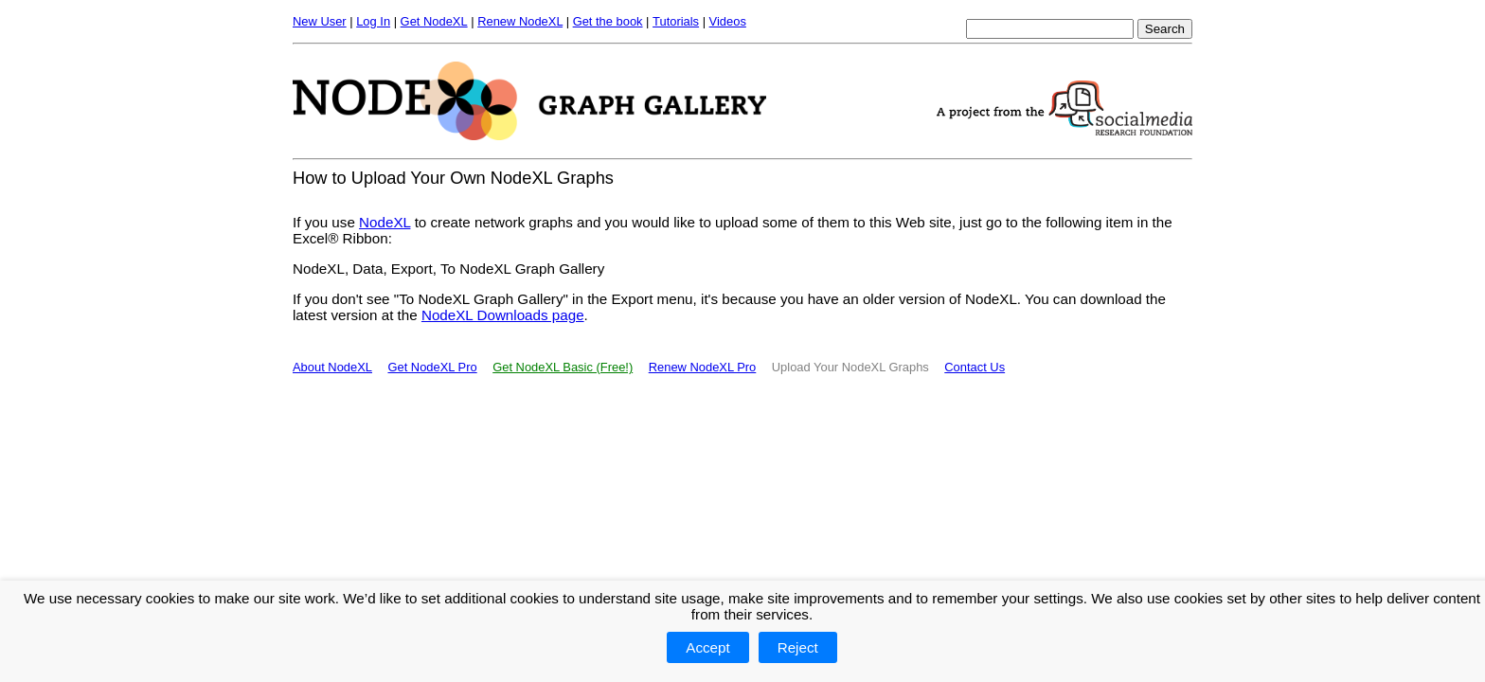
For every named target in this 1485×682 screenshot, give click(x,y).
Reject (798, 647)
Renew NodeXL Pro (703, 367)
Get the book (608, 21)
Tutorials (676, 21)
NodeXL (384, 222)
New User (320, 21)
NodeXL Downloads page (502, 315)
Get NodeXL (434, 21)
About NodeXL (332, 367)
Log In (373, 21)
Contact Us (974, 367)
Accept (707, 647)
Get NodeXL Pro (431, 367)
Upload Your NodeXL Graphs (850, 367)
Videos (727, 21)
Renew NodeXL (520, 21)
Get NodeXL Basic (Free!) (562, 367)
